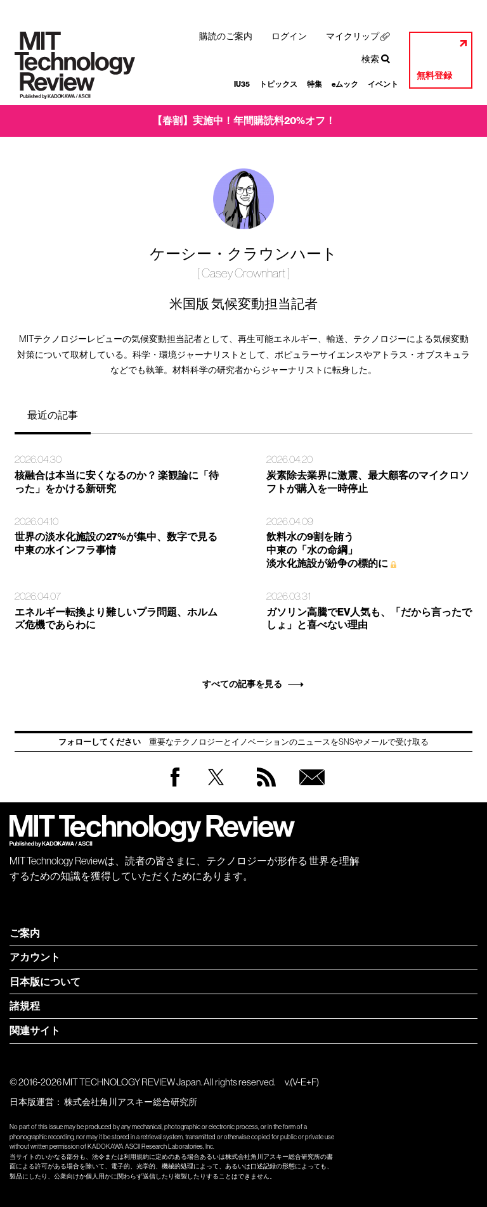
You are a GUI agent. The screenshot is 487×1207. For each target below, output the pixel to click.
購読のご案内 (225, 36)
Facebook (175, 786)
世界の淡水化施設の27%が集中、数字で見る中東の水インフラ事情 (116, 543)
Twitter (216, 789)
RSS (263, 789)
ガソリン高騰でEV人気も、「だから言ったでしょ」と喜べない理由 (369, 618)
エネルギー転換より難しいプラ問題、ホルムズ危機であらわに (116, 618)
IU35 (242, 84)
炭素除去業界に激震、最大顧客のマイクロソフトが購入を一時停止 (367, 482)
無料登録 (434, 75)
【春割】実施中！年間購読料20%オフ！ (243, 121)
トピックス (278, 84)
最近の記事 (52, 414)
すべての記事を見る (242, 684)
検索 (370, 59)
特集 (314, 84)
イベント (383, 84)
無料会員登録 (309, 789)
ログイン (289, 36)
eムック (345, 84)
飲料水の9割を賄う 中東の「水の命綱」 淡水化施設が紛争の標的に (327, 550)
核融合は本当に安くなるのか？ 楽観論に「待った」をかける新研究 (117, 482)
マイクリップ (352, 36)
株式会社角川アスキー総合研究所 (130, 1102)
